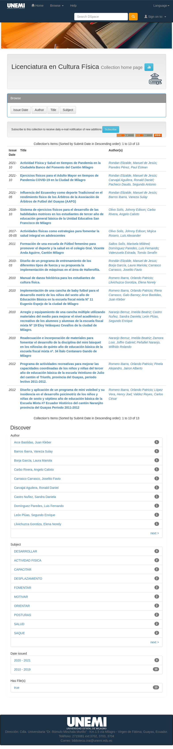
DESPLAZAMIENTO (28, 578)
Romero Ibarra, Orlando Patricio (130, 278)
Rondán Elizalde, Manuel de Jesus (132, 261)
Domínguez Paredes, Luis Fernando (133, 248)
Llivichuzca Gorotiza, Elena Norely (132, 282)
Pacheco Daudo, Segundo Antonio (132, 184)
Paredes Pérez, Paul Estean (128, 167)
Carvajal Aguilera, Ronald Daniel (131, 180)
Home (37, 5)
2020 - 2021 (22, 660)
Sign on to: (155, 16)
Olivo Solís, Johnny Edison (127, 209)
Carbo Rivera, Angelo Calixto (34, 469)
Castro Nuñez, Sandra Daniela (35, 497)
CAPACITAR (22, 569)
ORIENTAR (22, 606)
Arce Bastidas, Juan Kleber (32, 442)
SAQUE (19, 633)
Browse (57, 5)
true (16, 687)
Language (161, 5)
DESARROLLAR (25, 551)
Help (73, 5)
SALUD (19, 624)
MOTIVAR (21, 597)
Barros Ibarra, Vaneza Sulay (128, 197)
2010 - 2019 (22, 669)
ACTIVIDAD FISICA (28, 560)
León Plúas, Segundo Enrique (34, 515)
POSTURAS (22, 615)
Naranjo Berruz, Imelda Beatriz (130, 312)
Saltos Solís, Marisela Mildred (129, 244)
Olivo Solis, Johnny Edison (127, 231)
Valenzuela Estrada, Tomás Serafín (133, 252)
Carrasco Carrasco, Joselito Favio (37, 478)
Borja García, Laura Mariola (128, 265)
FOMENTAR (22, 587)
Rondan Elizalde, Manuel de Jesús (132, 163)
